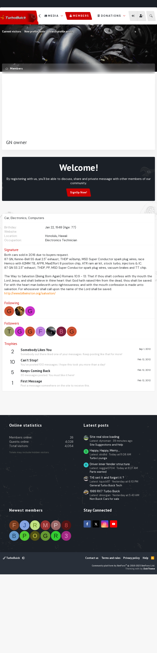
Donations (111, 16)
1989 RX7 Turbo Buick (105, 568)
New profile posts (34, 31)
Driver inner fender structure (110, 541)
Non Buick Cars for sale (104, 575)
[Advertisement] (78, 108)
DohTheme (149, 645)
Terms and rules (110, 634)
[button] (62, 15)
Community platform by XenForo (123, 642)
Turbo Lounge (98, 534)
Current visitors (11, 31)
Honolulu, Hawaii (56, 255)
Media (53, 16)
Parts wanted (98, 548)
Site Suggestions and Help (106, 521)
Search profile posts (60, 31)
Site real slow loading (104, 513)
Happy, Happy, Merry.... (105, 527)
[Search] (151, 16)
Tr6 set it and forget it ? (107, 554)
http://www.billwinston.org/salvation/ (30, 313)
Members (81, 16)
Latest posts (96, 501)
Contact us (91, 634)
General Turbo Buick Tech (106, 562)
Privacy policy (131, 634)
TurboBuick (11, 634)
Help (145, 634)
